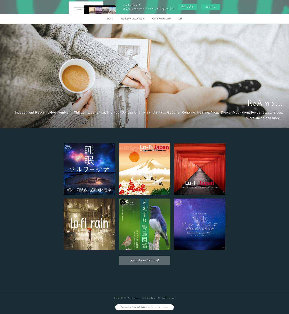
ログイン (211, 6)
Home (110, 18)
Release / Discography (132, 18)
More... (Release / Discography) (144, 260)
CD (180, 18)
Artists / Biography (161, 18)
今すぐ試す (187, 6)
